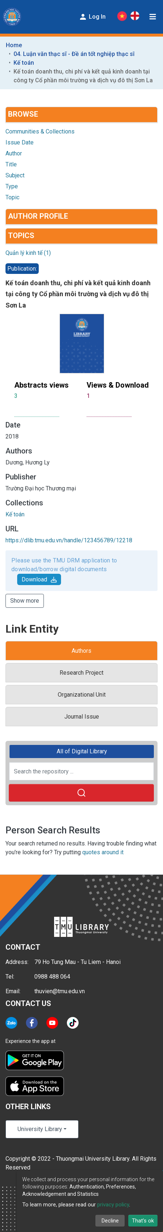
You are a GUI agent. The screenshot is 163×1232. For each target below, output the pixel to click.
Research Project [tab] (81, 672)
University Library (40, 1129)
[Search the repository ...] (81, 771)
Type (11, 186)
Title (11, 164)
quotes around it (103, 852)
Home (14, 45)
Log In (92, 16)
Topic (12, 197)
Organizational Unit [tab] (82, 694)
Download (39, 579)
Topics (21, 235)
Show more (24, 600)
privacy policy (113, 1204)
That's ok (143, 1220)
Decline (110, 1220)
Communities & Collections (40, 131)
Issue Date (19, 142)
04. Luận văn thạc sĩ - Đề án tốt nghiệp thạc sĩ (74, 53)
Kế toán (24, 62)
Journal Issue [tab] (81, 716)
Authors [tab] (81, 650)
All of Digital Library (82, 751)
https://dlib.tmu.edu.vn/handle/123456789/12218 (68, 540)
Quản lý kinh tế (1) (28, 252)
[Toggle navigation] (153, 17)
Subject (14, 175)
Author (13, 153)
